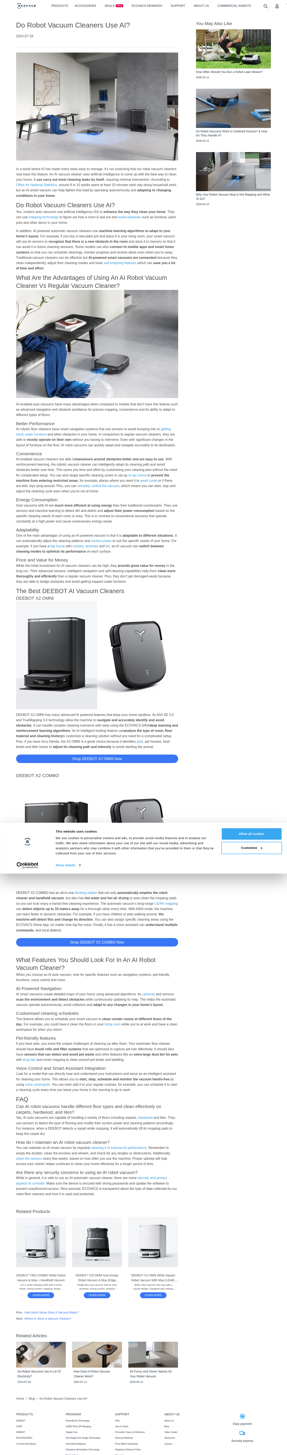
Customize (251, 1429)
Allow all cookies (252, 1415)
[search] (265, 6)
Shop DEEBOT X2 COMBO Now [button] (97, 942)
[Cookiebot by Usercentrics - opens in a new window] (27, 1447)
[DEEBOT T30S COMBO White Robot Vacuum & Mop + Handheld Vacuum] (41, 1295)
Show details (65, 1446)
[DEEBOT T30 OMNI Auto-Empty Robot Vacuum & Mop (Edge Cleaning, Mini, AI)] (97, 1295)
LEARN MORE (40, 1295)
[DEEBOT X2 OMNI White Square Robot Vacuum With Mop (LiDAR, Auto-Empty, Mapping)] (153, 1295)
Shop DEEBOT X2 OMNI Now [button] (97, 759)
